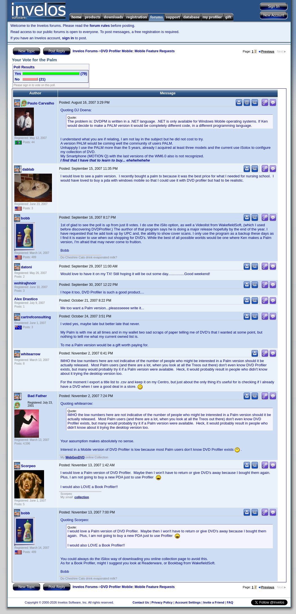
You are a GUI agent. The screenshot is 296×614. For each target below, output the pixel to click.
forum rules (100, 25)
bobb (25, 218)
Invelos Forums (85, 51)
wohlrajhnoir (25, 283)
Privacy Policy (162, 602)
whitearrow (30, 354)
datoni (26, 267)
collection (82, 497)
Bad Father (37, 396)
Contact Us (140, 602)
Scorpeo (28, 466)
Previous (266, 51)
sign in (68, 38)
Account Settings (188, 602)
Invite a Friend (213, 602)
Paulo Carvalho (40, 103)
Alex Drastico (26, 299)
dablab (28, 169)
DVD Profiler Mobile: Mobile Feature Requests (138, 51)
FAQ (230, 602)
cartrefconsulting (36, 317)
